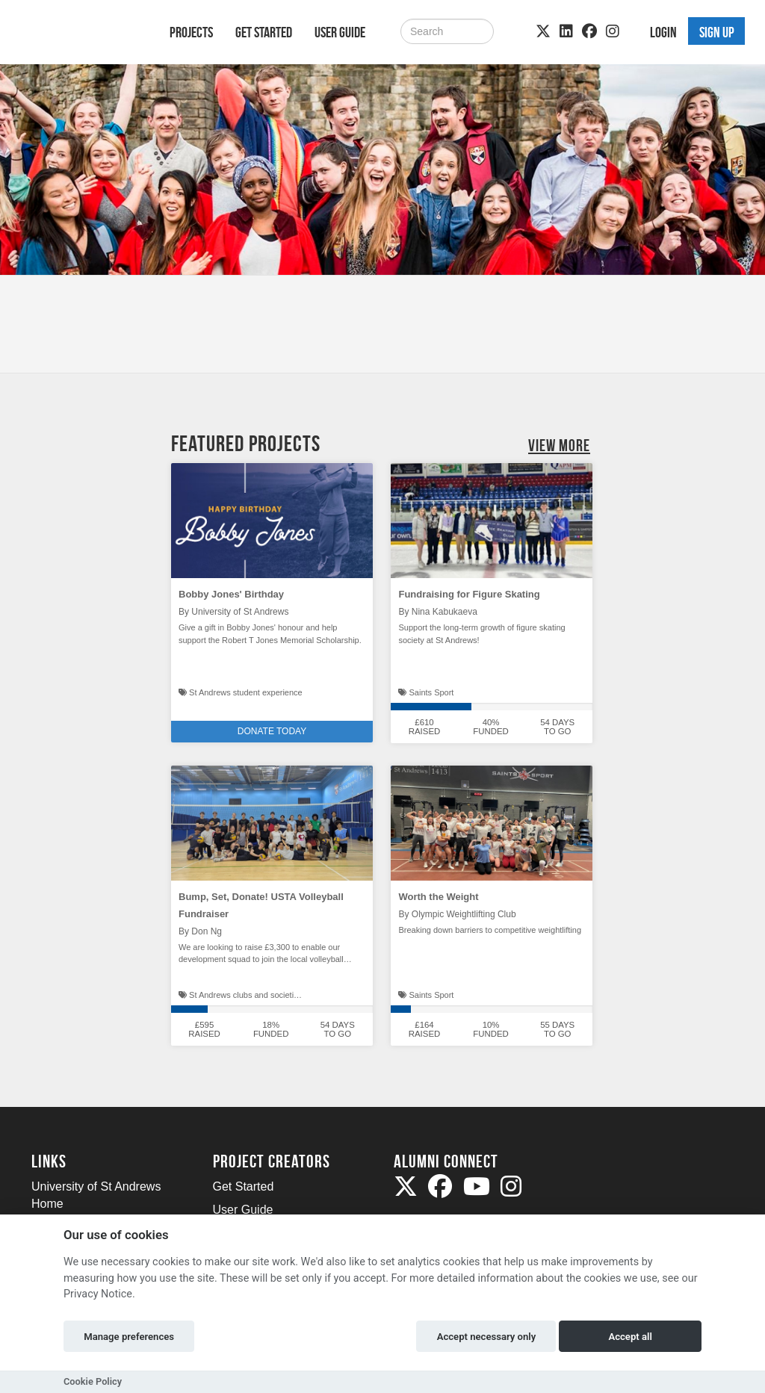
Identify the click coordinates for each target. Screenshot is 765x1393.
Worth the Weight (438, 896)
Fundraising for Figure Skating (468, 594)
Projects (191, 32)
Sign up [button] (716, 32)
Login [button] (663, 32)
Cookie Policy (93, 1381)
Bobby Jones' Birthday (231, 594)
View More (559, 445)
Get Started (263, 32)
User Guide (340, 32)
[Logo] (81, 34)
